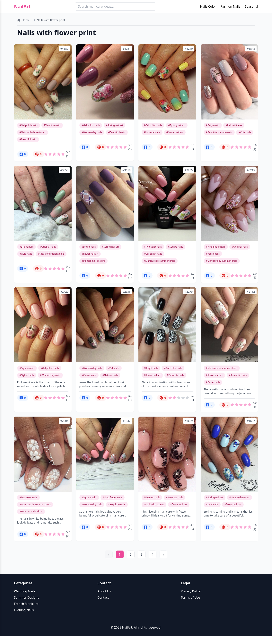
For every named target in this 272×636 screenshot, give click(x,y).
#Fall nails (113, 368)
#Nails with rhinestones (33, 132)
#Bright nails (27, 246)
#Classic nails (89, 375)
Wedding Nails (24, 591)
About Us (104, 591)
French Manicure (26, 604)
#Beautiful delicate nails (219, 132)
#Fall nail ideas (234, 125)
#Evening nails (152, 497)
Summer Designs (26, 597)
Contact (103, 597)
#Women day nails (92, 132)
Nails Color (208, 6)
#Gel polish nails (29, 125)
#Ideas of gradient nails (51, 253)
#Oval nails (212, 504)
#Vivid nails (26, 253)
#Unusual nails (152, 132)
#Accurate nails (174, 497)
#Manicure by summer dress (159, 260)
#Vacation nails (52, 125)
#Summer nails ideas (31, 511)
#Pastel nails (213, 382)
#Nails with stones (154, 504)
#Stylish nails (27, 375)
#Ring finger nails (215, 246)
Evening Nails (24, 610)
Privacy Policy (191, 591)
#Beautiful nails (28, 139)
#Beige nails (213, 125)
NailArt (22, 6)
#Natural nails (110, 375)
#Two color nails (153, 246)
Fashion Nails (230, 6)
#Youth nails (213, 253)
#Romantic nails (238, 375)
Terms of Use (190, 597)
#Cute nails (245, 132)
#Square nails (175, 246)
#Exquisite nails (175, 375)
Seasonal (251, 6)
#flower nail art (174, 132)
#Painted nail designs (93, 260)
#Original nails (48, 246)
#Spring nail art (114, 125)
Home (23, 20)
